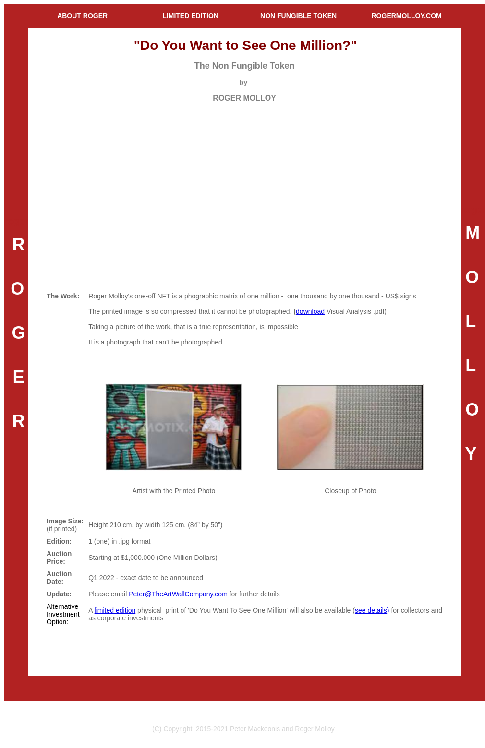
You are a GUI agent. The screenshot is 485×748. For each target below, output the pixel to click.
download (310, 311)
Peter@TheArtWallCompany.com (178, 594)
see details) (372, 610)
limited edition (115, 610)
